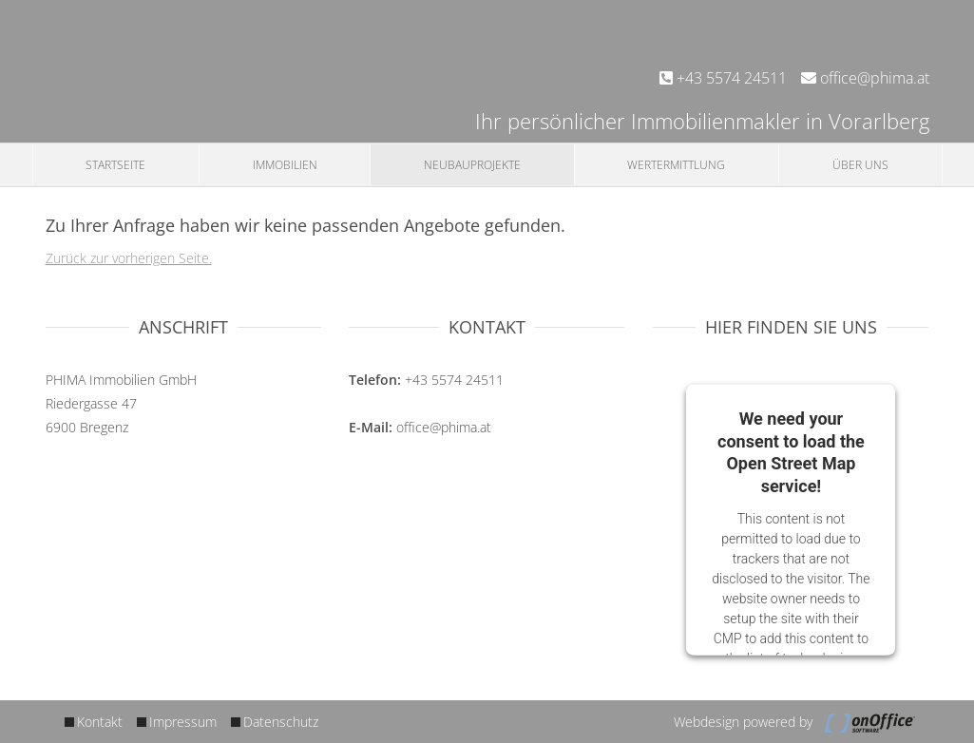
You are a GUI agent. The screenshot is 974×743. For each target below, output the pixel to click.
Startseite (115, 165)
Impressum (183, 722)
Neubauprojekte (472, 165)
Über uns (860, 165)
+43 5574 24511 (723, 77)
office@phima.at (865, 77)
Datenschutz (280, 722)
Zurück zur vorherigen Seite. (129, 258)
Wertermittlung (676, 165)
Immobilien (285, 165)
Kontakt (100, 722)
